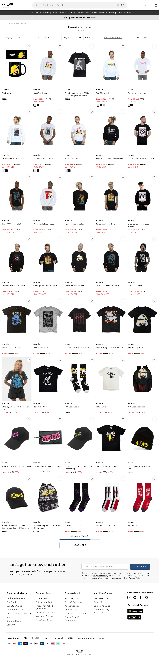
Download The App (103, 598)
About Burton (100, 602)
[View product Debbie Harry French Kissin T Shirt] (111, 326)
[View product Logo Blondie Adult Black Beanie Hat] (142, 444)
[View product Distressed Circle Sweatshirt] (17, 265)
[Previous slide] (36, 17)
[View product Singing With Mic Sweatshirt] (48, 265)
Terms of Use (71, 610)
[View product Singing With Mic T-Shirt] (111, 204)
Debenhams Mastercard (19, 613)
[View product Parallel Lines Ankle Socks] (111, 504)
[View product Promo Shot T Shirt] (48, 326)
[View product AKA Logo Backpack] (142, 385)
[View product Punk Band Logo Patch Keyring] (48, 444)
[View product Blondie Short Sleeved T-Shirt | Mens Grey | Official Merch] (79, 71)
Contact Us (41, 598)
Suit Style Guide (14, 606)
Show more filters (113, 37)
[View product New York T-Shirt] (48, 385)
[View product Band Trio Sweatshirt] (48, 74)
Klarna (10, 617)
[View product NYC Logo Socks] (79, 385)
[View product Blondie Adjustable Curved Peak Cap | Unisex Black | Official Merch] (17, 504)
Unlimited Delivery (16, 598)
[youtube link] (146, 597)
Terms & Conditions (74, 602)
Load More (80, 545)
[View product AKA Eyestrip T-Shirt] (142, 326)
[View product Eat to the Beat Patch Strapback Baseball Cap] (79, 444)
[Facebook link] (140, 597)
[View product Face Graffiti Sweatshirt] (79, 265)
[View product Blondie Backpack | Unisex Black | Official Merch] (48, 504)
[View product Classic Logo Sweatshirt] (142, 74)
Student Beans (14, 621)
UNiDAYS (11, 625)
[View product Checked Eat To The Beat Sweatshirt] (142, 204)
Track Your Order (44, 620)
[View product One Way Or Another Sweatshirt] (111, 138)
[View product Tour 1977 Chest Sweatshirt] (111, 265)
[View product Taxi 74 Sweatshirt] (111, 74)
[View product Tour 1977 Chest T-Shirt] (17, 204)
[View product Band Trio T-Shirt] (79, 140)
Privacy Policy (71, 598)
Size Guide (12, 602)
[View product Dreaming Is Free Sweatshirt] (48, 204)
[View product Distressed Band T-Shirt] (48, 140)
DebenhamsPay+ (15, 610)
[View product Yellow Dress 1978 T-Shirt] (111, 444)
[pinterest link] (134, 597)
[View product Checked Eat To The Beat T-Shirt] (142, 138)
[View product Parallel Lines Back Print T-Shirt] (79, 326)
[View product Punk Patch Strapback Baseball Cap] (17, 444)
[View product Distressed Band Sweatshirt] (17, 140)
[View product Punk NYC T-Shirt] (142, 265)
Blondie (23, 23)
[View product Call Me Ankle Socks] (79, 504)
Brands (16, 23)
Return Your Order (45, 602)
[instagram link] (128, 597)
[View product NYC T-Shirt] (111, 385)
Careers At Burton (102, 606)
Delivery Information (46, 612)
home (9, 23)
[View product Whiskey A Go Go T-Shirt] (17, 326)
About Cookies (72, 606)
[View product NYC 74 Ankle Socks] (142, 504)
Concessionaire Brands (76, 613)
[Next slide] (122, 17)
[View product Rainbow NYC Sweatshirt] (79, 204)
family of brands (99, 576)
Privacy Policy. (135, 578)
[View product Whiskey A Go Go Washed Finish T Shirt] (17, 385)
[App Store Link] (135, 614)
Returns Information (46, 616)
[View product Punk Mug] (17, 71)
